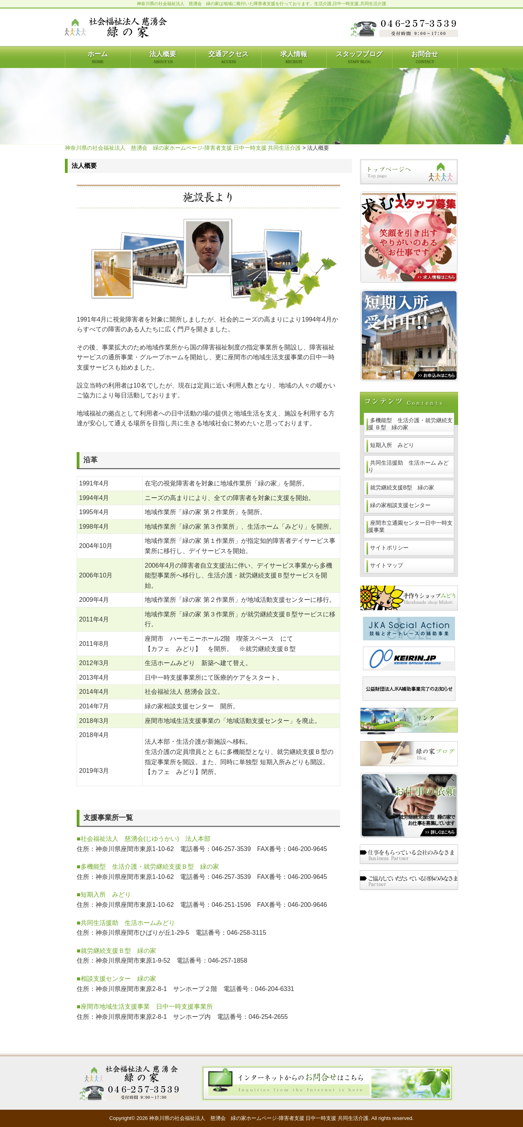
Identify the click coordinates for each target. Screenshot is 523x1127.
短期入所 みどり (392, 445)
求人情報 (293, 57)
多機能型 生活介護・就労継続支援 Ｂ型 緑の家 (410, 423)
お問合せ (424, 57)
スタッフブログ (359, 57)
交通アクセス (228, 57)
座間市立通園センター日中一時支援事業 (410, 526)
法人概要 (162, 57)
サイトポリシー (389, 547)
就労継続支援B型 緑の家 (402, 487)
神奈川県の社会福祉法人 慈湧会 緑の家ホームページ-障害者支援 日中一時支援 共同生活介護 (183, 148)
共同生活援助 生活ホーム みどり (408, 466)
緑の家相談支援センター (400, 505)
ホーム (98, 57)
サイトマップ (386, 565)
